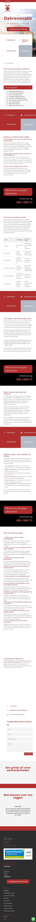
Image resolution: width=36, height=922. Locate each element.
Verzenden (28, 754)
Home (5, 63)
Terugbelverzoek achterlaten (18, 29)
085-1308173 (24, 202)
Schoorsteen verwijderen (9, 895)
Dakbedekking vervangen (9, 893)
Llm (4, 919)
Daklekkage (6, 890)
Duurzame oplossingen (10, 476)
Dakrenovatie (7, 900)
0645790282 (7, 1)
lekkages (22, 79)
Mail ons (6, 843)
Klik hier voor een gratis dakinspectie (16, 192)
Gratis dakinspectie (8, 903)
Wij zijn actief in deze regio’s (10, 845)
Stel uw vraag (24, 124)
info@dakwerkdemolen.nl (17, 714)
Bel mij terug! (25, 51)
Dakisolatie (6, 898)
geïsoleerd (27, 170)
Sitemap (5, 916)
